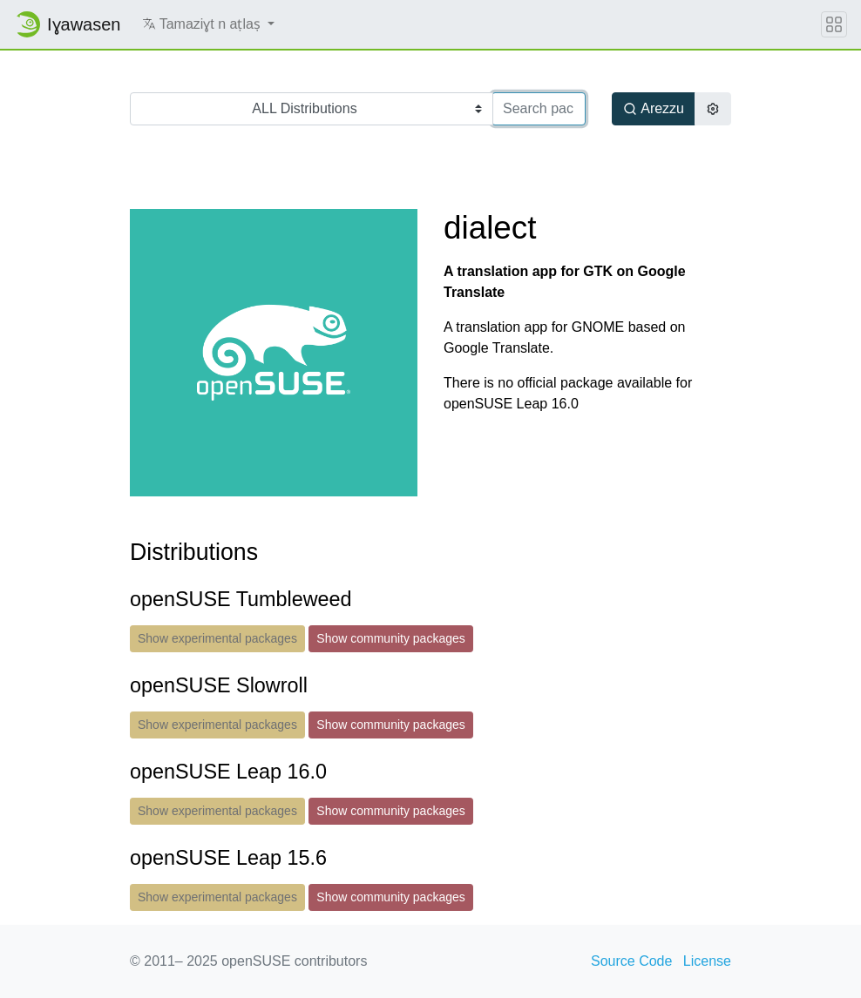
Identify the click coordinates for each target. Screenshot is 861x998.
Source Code (631, 961)
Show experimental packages (217, 638)
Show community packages (390, 638)
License (707, 961)
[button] (208, 24)
